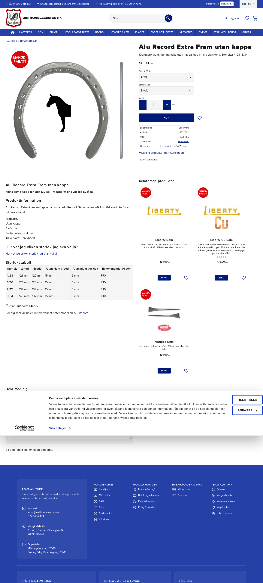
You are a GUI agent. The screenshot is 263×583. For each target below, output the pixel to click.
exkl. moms (227, 3)
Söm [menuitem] (41, 32)
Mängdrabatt (181, 426)
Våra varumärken (223, 438)
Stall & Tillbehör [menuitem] (225, 32)
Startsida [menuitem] (12, 32)
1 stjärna (9, 354)
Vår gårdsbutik (221, 432)
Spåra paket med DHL (41, 533)
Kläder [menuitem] (139, 32)
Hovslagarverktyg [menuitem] (76, 32)
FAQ (99, 438)
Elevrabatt (180, 432)
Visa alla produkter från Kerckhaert (161, 153)
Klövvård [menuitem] (186, 32)
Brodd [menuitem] (99, 32)
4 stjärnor (19, 354)
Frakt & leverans (144, 438)
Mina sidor (102, 432)
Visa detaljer (57, 575)
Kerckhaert (183, 141)
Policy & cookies (144, 444)
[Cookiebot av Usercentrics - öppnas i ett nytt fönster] (24, 575)
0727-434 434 (36, 452)
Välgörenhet (220, 444)
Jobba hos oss (221, 450)
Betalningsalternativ (146, 432)
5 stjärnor (23, 354)
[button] (247, 18)
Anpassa (231, 553)
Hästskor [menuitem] (25, 32)
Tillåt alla (231, 542)
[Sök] (168, 18)
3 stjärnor (16, 354)
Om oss (218, 426)
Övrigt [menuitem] (203, 32)
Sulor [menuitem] (54, 32)
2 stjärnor (12, 354)
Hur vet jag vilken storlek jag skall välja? (31, 254)
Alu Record (81, 313)
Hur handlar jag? (144, 426)
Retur (99, 444)
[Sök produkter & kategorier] (141, 18)
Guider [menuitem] (246, 32)
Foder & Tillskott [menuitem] (162, 32)
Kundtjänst (102, 426)
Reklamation (103, 450)
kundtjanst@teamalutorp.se (43, 448)
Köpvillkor (101, 456)
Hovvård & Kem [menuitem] (119, 32)
